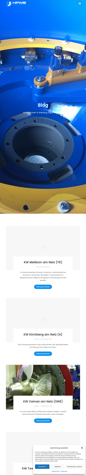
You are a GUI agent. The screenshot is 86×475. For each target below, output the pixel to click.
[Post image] (43, 248)
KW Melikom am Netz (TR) (43, 262)
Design (36, 406)
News (38, 267)
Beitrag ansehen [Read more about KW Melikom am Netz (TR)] (43, 287)
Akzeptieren (42, 466)
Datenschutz (55, 471)
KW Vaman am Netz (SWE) (43, 401)
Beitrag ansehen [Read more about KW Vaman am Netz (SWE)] (43, 420)
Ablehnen (57, 466)
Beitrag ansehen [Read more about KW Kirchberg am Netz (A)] (43, 354)
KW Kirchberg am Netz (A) (43, 334)
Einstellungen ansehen (74, 466)
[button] (82, 448)
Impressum (63, 471)
